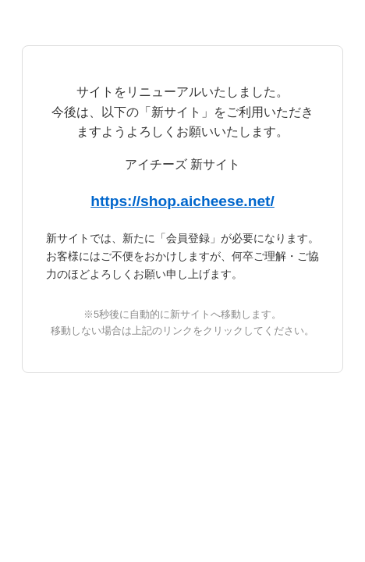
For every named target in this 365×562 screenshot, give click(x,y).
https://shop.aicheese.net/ (182, 201)
